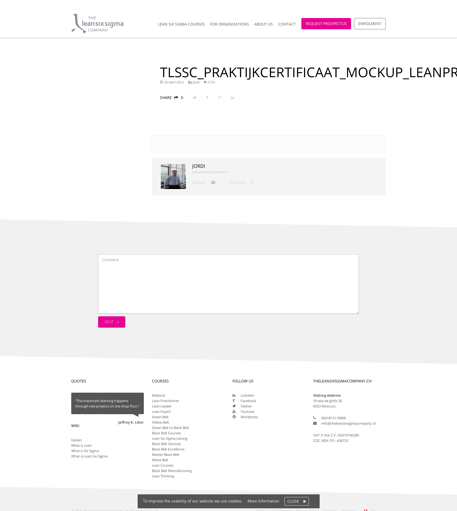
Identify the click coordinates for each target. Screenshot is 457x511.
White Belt (160, 459)
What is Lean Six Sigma (89, 456)
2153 (209, 82)
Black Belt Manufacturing (172, 470)
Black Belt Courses (166, 433)
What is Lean (81, 445)
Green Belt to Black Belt (170, 427)
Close (296, 501)
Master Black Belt (165, 454)
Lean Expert (161, 411)
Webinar (158, 395)
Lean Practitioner (165, 400)
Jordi (196, 82)
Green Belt (160, 416)
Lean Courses (162, 465)
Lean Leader (162, 406)
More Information (263, 500)
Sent (112, 322)
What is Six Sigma (85, 450)
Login (378, 4)
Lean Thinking (163, 476)
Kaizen (76, 440)
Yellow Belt (160, 422)
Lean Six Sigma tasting (169, 438)
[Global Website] (360, 2)
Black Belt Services (166, 443)
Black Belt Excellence (168, 449)
